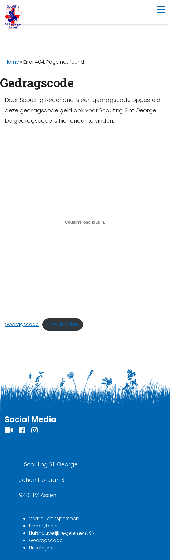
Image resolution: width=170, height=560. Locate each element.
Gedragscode (22, 324)
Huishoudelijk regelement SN (62, 533)
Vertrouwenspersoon (54, 518)
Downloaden (62, 324)
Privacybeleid (45, 525)
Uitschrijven (42, 547)
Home (12, 61)
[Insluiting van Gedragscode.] (85, 222)
